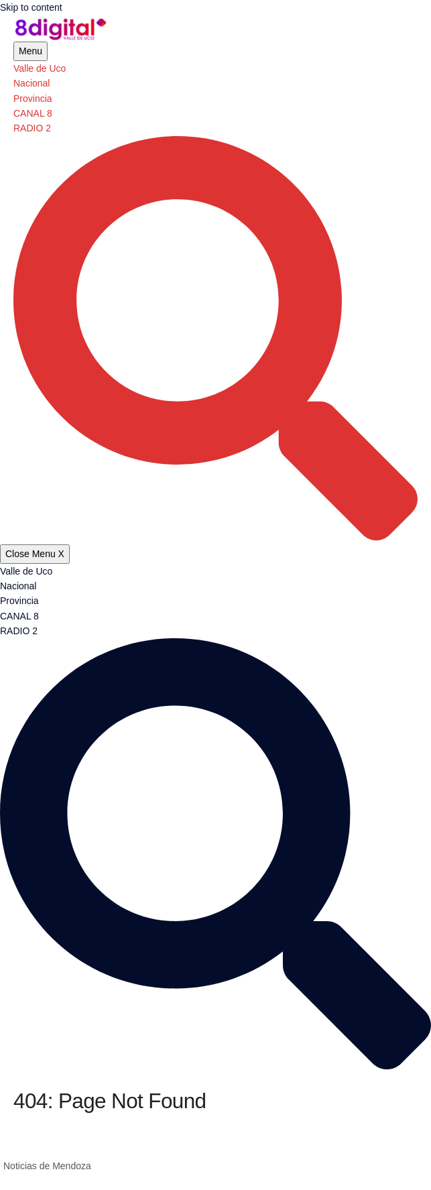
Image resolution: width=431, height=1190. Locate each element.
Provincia (32, 98)
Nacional (31, 83)
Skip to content (31, 7)
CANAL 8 (32, 113)
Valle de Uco (39, 68)
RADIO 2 (32, 128)
